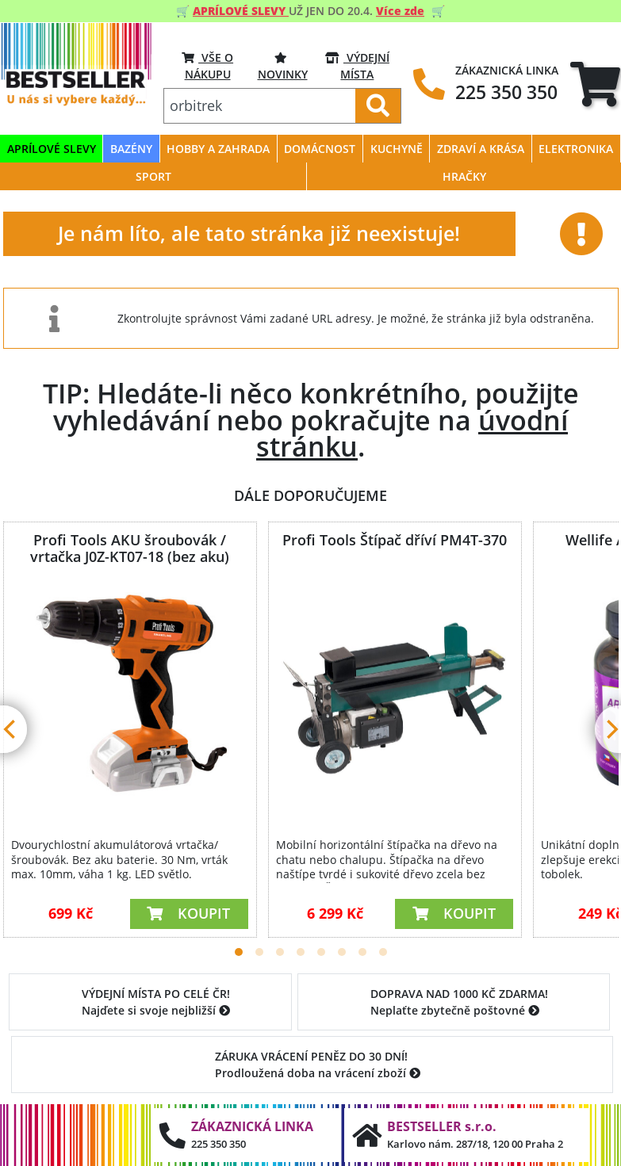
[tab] (595, 84)
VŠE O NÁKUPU (207, 65)
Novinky (283, 65)
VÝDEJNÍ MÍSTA (357, 65)
